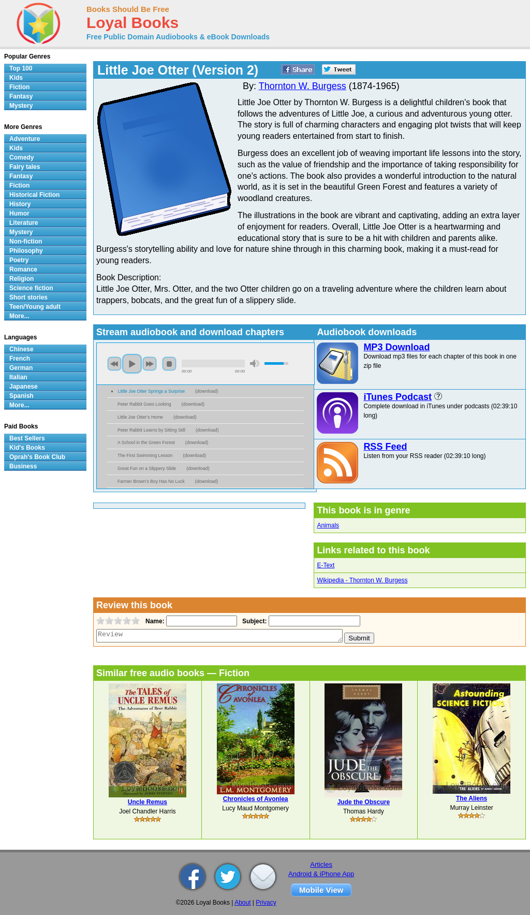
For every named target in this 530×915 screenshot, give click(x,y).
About (242, 902)
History (20, 204)
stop (169, 363)
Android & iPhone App (321, 874)
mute (254, 363)
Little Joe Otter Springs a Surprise (151, 391)
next (149, 363)
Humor (19, 213)
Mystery (21, 105)
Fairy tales (24, 166)
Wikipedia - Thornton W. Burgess (362, 580)
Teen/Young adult (35, 306)
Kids (16, 77)
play (132, 363)
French (19, 358)
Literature (23, 222)
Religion (21, 278)
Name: (154, 621)
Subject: (253, 621)
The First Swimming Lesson (144, 455)
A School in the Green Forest (146, 442)
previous (114, 363)
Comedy (21, 157)
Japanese (23, 386)
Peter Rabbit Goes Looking (144, 404)
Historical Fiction (34, 194)
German (21, 367)
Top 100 (20, 68)
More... (19, 316)
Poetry (18, 260)
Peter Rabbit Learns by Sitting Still (151, 430)
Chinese (21, 349)
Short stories (28, 297)
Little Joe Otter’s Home (140, 417)
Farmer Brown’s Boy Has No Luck (151, 481)
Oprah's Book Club (37, 457)
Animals (328, 525)
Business (23, 466)
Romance (23, 269)
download (207, 391)
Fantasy (21, 96)
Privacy (266, 902)
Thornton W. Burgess (302, 86)
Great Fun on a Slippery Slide (146, 468)
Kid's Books (27, 447)
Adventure (24, 138)
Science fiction (31, 288)
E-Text (325, 565)
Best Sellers (27, 438)
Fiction (19, 87)
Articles (321, 864)
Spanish (21, 395)
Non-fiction (25, 241)
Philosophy (26, 250)
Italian (18, 377)
